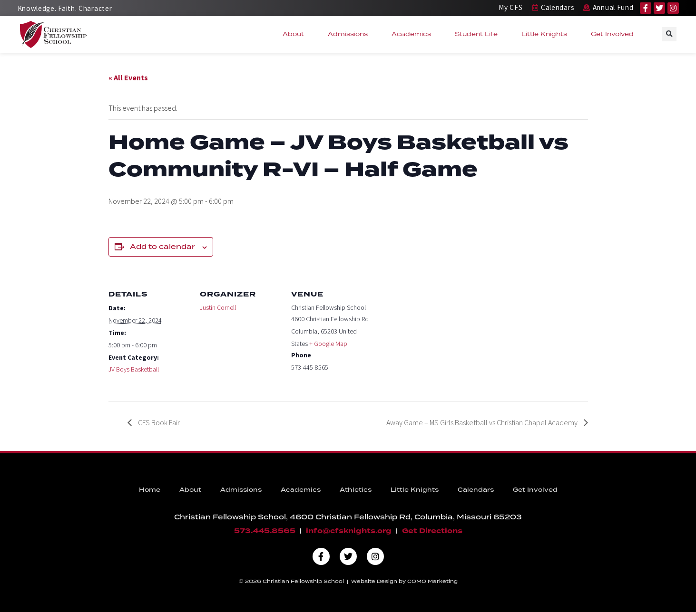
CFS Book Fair (158, 422)
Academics (414, 34)
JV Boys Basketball (133, 369)
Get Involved (614, 34)
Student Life (478, 34)
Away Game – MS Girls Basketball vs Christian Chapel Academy (482, 422)
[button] (669, 34)
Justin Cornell (218, 307)
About (296, 34)
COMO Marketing (432, 581)
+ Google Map (328, 343)
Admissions (350, 34)
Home (149, 490)
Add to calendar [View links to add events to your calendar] (162, 247)
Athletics (356, 490)
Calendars (476, 490)
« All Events (128, 77)
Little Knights (546, 34)
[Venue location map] (432, 337)
